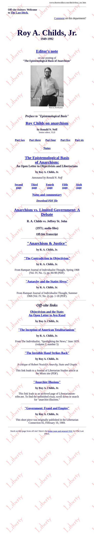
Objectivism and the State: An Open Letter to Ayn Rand (47, 313)
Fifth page (65, 186)
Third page (34, 186)
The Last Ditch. (19, 12)
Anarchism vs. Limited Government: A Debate (47, 212)
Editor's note (47, 51)
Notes (47, 148)
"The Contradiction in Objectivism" (47, 258)
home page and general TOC (60, 431)
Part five (65, 140)
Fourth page (50, 186)
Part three (35, 140)
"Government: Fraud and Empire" (47, 408)
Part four (50, 140)
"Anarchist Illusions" (47, 382)
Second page (19, 186)
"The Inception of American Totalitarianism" (47, 329)
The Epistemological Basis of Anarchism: (47, 160)
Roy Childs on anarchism (47, 123)
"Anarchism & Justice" (47, 243)
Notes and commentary (47, 194)
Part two (20, 140)
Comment (59, 18)
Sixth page (79, 186)
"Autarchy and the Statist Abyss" (47, 281)
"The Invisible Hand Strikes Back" (47, 353)
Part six (79, 140)
